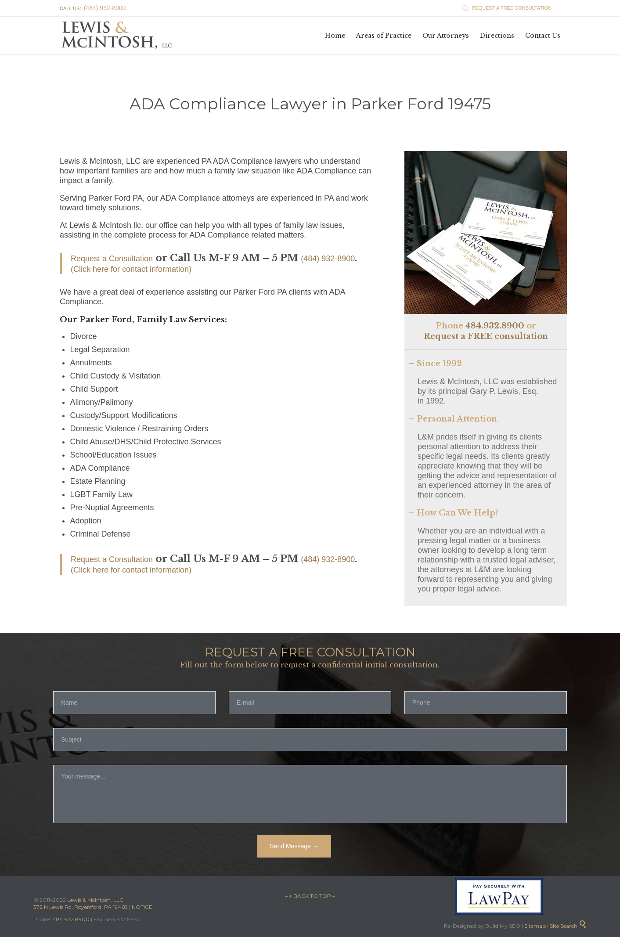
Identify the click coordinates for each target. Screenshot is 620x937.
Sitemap (534, 926)
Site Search (568, 926)
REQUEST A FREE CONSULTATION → (510, 8)
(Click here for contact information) (131, 269)
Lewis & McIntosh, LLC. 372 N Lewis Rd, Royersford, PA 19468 (81, 903)
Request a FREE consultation (486, 336)
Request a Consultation (112, 258)
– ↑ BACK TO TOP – (310, 896)
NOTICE (142, 907)
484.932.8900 (494, 326)
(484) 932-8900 (328, 258)
